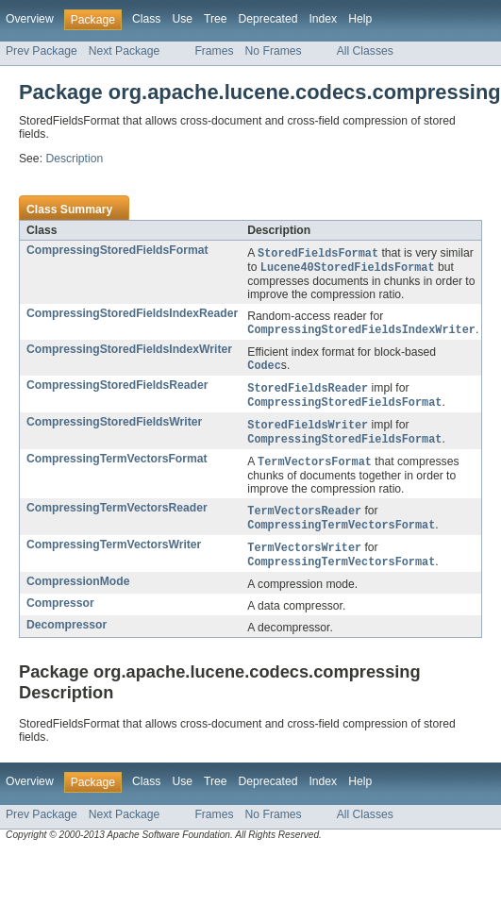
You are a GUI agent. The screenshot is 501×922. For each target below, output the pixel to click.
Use (182, 18)
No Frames (273, 51)
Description (74, 158)
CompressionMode (77, 593)
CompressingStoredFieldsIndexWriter (129, 352)
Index (323, 18)
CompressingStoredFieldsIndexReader (132, 315)
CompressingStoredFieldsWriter (114, 427)
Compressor (60, 615)
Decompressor (66, 637)
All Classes (365, 51)
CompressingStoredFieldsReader (117, 388)
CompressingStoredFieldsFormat (117, 250)
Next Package (124, 51)
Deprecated (268, 18)
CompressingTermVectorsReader (117, 516)
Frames (213, 51)
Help (360, 18)
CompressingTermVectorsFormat (117, 466)
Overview (30, 18)
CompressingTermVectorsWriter (113, 555)
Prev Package (41, 51)
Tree (215, 18)
